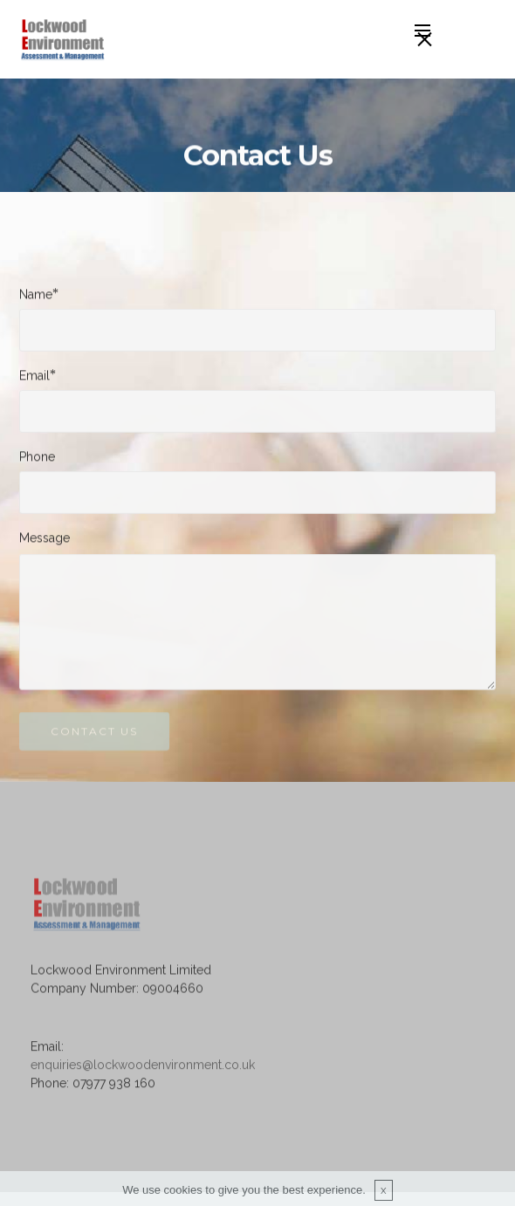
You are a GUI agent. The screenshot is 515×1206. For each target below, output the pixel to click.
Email (34, 375)
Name (35, 294)
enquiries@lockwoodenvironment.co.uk (143, 1073)
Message (44, 538)
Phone (37, 457)
